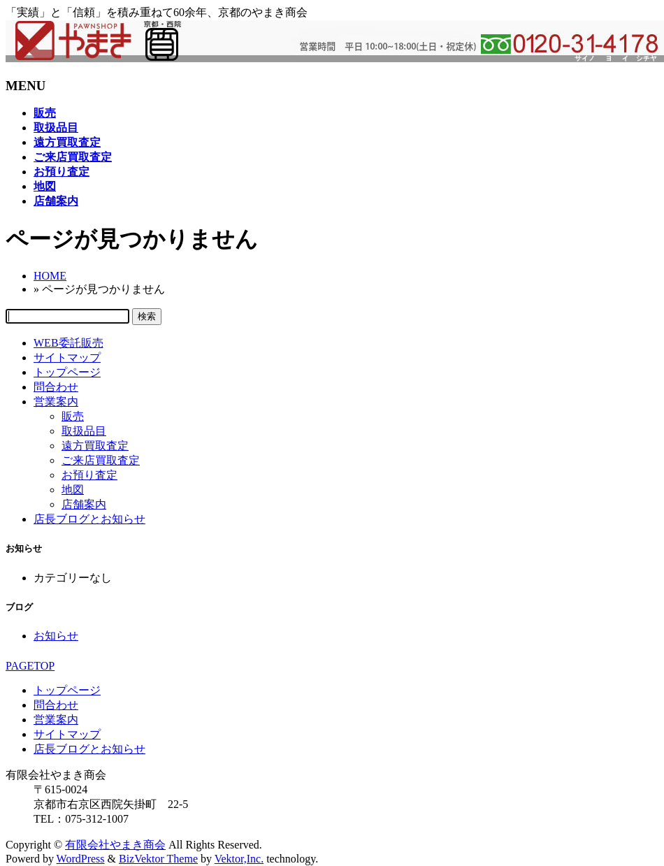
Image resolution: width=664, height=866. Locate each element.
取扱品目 (84, 431)
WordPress (81, 859)
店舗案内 (84, 504)
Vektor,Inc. (239, 859)
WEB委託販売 (68, 343)
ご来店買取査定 (101, 460)
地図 (73, 490)
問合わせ (56, 387)
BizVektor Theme (158, 859)
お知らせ (56, 636)
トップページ (67, 372)
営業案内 (56, 401)
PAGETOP (30, 666)
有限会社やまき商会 (115, 845)
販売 (73, 416)
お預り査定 (89, 475)
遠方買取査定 (95, 446)
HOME (50, 276)
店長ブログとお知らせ (89, 519)
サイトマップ (67, 357)
